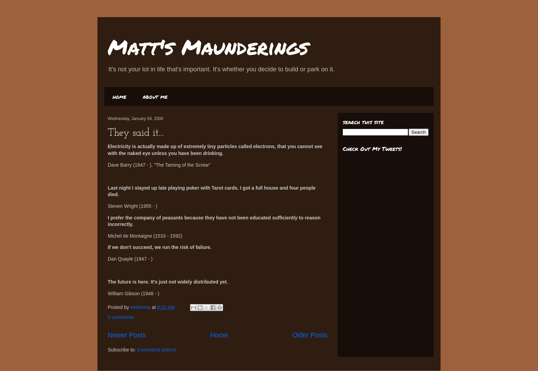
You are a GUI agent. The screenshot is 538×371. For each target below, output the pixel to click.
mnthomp (141, 307)
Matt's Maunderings (208, 46)
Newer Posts (127, 335)
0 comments (121, 317)
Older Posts (309, 335)
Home (219, 335)
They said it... (136, 133)
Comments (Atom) (156, 349)
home (119, 96)
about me (155, 96)
